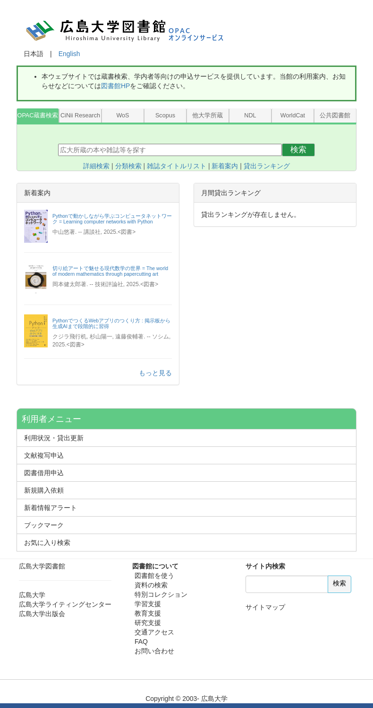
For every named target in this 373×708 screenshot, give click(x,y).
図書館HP (115, 86)
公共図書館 (335, 115)
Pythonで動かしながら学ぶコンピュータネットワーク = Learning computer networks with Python (112, 218)
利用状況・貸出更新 (54, 438)
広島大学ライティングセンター (65, 604)
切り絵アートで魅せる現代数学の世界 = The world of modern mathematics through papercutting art (110, 271)
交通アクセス (154, 632)
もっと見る (155, 373)
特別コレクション (161, 594)
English (69, 54)
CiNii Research (80, 115)
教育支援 (148, 613)
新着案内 (225, 166)
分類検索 (128, 166)
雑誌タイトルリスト (176, 166)
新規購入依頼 (44, 490)
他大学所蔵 (207, 115)
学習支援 (148, 604)
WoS (122, 115)
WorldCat (292, 115)
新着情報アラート (50, 507)
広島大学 (32, 595)
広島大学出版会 (42, 613)
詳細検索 (96, 166)
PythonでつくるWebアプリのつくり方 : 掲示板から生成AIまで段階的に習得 (111, 323)
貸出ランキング (267, 166)
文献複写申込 (44, 455)
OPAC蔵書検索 (38, 115)
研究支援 (148, 622)
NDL (250, 115)
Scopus (165, 115)
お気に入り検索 (47, 542)
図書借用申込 (44, 473)
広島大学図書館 (42, 566)
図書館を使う (154, 575)
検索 (298, 149)
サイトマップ (265, 607)
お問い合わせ (154, 651)
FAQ (141, 641)
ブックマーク (44, 525)
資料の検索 (151, 585)
